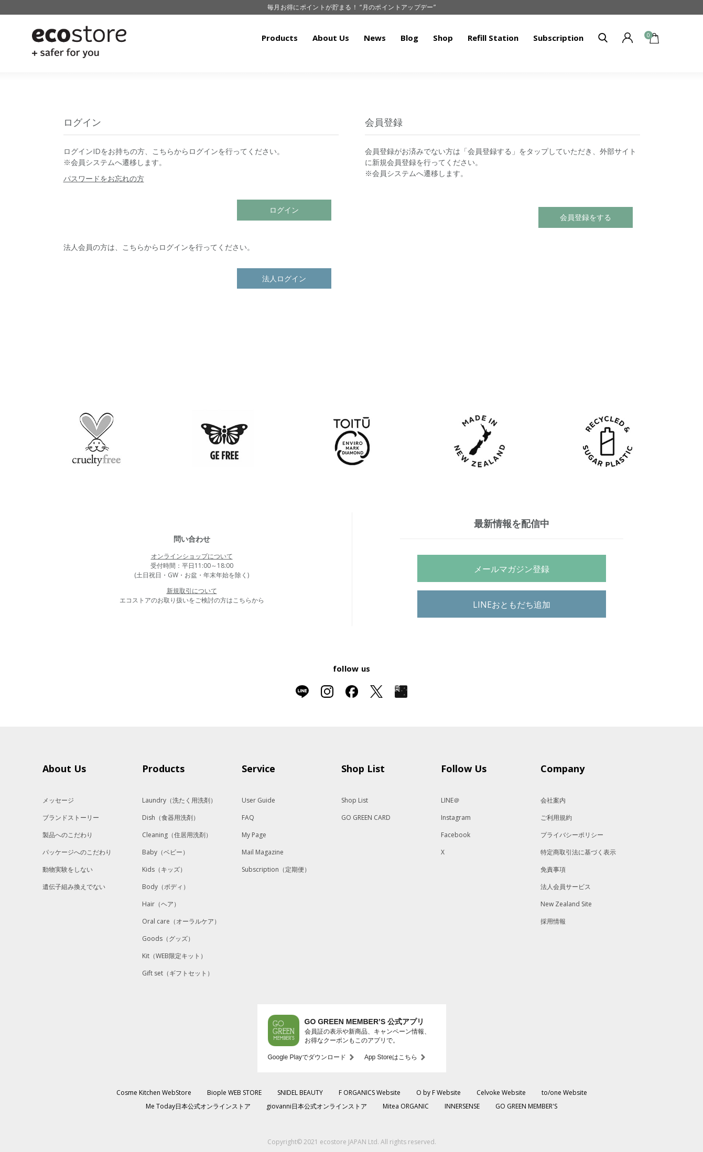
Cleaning (177, 834)
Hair (161, 903)
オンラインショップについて (192, 556)
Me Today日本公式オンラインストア (198, 1106)
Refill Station (493, 37)
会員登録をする (585, 217)
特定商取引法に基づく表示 (578, 852)
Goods (168, 938)
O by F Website (438, 1092)
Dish (170, 817)
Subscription (558, 37)
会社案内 (553, 800)
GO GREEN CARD (366, 817)
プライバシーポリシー (571, 834)
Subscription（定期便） (276, 869)
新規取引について (192, 590)
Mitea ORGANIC (406, 1106)
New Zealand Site (566, 903)
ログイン (284, 210)
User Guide (258, 800)
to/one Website (564, 1092)
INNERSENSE (462, 1106)
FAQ (248, 817)
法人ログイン (284, 278)
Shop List (354, 800)
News (375, 37)
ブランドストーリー (70, 817)
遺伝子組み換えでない (73, 886)
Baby (165, 852)
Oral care (181, 921)
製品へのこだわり (67, 834)
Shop (443, 37)
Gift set (177, 973)
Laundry (179, 800)
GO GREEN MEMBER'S (526, 1106)
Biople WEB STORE (234, 1092)
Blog (409, 37)
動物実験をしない (67, 869)
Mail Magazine (263, 852)
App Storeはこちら (390, 1057)
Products (280, 37)
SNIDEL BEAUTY (300, 1092)
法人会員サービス (565, 886)
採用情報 (553, 921)
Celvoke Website (501, 1092)
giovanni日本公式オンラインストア (316, 1106)
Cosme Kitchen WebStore (153, 1092)
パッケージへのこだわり (77, 852)
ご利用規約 (556, 817)
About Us (330, 37)
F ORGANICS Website (370, 1092)
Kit (174, 955)
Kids (164, 869)
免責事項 (553, 869)
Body (165, 886)
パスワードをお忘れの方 (103, 178)
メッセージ (58, 800)
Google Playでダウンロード (307, 1057)
